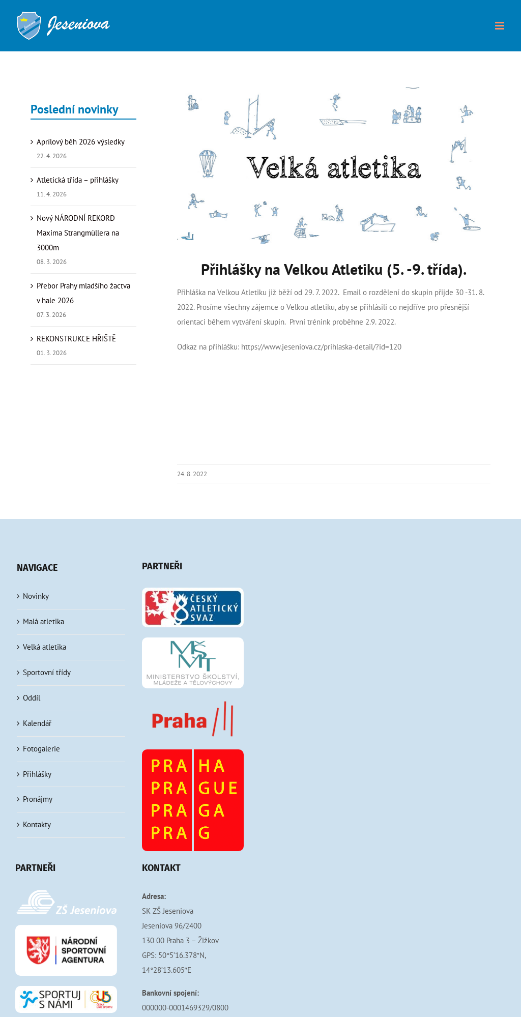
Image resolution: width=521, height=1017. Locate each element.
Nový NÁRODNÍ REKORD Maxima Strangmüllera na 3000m (78, 232)
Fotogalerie (41, 748)
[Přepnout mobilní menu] (500, 25)
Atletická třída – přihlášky (78, 180)
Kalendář (37, 723)
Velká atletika (44, 647)
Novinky (36, 596)
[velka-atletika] (333, 165)
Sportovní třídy (47, 672)
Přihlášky (37, 774)
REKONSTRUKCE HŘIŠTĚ (76, 338)
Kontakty (37, 824)
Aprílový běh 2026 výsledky (81, 142)
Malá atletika (43, 621)
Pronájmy (37, 799)
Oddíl (31, 698)
